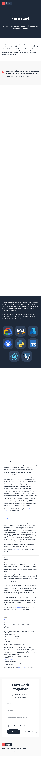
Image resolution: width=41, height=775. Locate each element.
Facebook (13, 748)
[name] (20, 710)
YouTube (19, 748)
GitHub (3, 748)
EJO (4, 500)
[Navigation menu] (38, 3)
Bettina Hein (21, 667)
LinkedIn (8, 748)
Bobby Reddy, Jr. (16, 549)
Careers (24, 748)
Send (13, 732)
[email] (20, 703)
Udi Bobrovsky (18, 607)
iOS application (9, 659)
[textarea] (20, 718)
